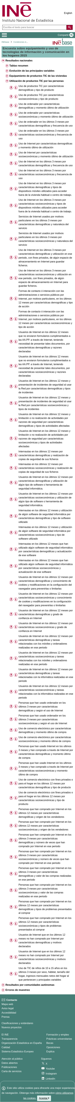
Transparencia (9, 1039)
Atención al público (12, 1058)
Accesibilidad (9, 1012)
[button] (64, 35)
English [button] (68, 13)
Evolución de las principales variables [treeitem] (31, 70)
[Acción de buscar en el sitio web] (69, 27)
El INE (5, 1034)
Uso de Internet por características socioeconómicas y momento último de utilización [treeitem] (46, 154)
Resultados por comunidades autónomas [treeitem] (29, 985)
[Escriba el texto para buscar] (34, 27)
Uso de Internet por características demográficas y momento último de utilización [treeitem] (45, 145)
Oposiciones (53, 1047)
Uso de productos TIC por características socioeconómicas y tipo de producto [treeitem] (41, 97)
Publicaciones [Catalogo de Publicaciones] (9, 1067)
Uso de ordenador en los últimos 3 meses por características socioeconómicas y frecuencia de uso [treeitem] (45, 134)
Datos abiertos (10, 1063)
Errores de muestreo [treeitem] (17, 990)
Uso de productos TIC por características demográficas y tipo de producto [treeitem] (41, 88)
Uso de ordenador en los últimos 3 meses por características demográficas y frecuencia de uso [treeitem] (46, 123)
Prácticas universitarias (59, 1039)
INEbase (5, 42)
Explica (50, 1051)
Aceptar (44, 1098)
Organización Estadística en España (22, 1043)
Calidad (6, 1047)
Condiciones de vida (22, 42)
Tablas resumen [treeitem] (18, 65)
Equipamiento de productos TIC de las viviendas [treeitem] (38, 76)
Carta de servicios (12, 1071)
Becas (49, 1043)
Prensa (6, 1017)
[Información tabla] (16, 88)
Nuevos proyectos (12, 1027)
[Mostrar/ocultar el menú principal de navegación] (4, 35)
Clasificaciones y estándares (17, 1023)
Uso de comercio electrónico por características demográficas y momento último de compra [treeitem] (45, 730)
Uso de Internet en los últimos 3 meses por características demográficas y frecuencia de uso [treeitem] (46, 163)
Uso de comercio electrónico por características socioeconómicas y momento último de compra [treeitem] (45, 739)
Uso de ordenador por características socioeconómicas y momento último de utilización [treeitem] (46, 114)
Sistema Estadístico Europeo (18, 1051)
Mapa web (7, 1004)
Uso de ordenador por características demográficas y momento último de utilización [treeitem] (44, 106)
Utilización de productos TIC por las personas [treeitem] (36, 81)
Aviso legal (8, 1008)
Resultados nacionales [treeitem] (18, 60)
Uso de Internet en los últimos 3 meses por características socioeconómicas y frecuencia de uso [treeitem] (45, 174)
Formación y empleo (57, 1034)
